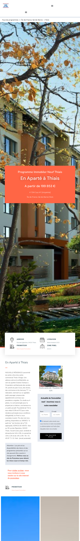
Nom (41, 411)
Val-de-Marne (37, 20)
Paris (47, 20)
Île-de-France (26, 20)
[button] (52, 5)
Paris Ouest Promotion (24, 349)
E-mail (54, 411)
